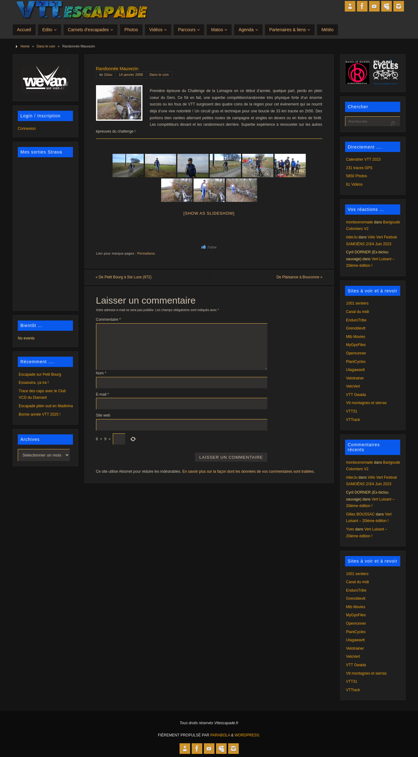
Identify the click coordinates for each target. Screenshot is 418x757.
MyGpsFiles (356, 345)
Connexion (27, 128)
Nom (101, 373)
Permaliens (146, 253)
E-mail (102, 394)
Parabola (220, 735)
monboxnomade (359, 222)
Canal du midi (357, 312)
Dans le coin (46, 46)
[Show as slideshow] (209, 213)
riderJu (352, 237)
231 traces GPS (359, 168)
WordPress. (247, 735)
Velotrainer (355, 378)
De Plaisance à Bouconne (299, 277)
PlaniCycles (356, 361)
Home (25, 46)
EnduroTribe (356, 320)
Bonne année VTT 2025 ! (39, 414)
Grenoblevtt (355, 328)
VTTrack (353, 420)
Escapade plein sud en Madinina (46, 406)
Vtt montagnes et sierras (366, 403)
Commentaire (108, 319)
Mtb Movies (355, 337)
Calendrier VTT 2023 (363, 159)
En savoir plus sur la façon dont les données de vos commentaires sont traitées (248, 471)
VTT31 (351, 411)
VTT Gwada (356, 395)
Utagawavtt (355, 370)
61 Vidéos (354, 184)
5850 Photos (356, 176)
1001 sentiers (357, 303)
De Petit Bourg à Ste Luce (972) (124, 277)
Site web (103, 415)
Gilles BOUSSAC (360, 514)
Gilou (108, 74)
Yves (350, 529)
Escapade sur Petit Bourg (40, 374)
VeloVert (353, 386)
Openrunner (356, 353)
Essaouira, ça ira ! (34, 382)
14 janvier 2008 (131, 74)
